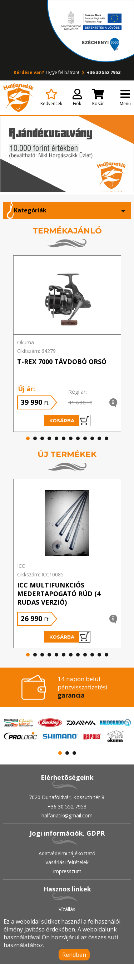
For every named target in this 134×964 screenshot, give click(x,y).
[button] (27, 438)
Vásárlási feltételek (67, 862)
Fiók (77, 98)
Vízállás (67, 909)
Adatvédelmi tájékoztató (67, 853)
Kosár (98, 98)
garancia (71, 695)
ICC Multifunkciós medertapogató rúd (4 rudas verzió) (58, 593)
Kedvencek (51, 98)
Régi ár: (77, 391)
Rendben (74, 955)
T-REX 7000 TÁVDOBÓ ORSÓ (61, 361)
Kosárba (69, 420)
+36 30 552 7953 (100, 72)
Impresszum (67, 871)
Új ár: (26, 388)
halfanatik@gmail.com (67, 815)
